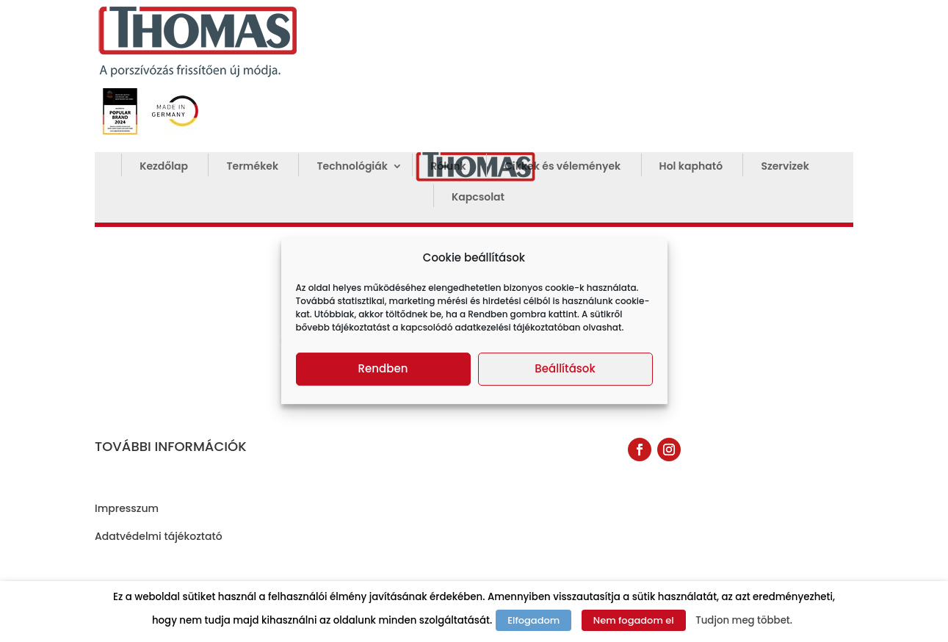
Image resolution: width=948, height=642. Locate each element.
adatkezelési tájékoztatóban (518, 327)
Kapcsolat (478, 198)
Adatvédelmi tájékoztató (158, 536)
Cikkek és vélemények (562, 167)
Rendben (383, 368)
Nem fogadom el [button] (633, 620)
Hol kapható (691, 167)
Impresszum (127, 508)
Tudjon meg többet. (743, 620)
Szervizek (784, 167)
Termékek (252, 167)
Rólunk (448, 167)
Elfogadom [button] (533, 620)
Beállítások (565, 368)
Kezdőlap (164, 167)
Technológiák (351, 167)
